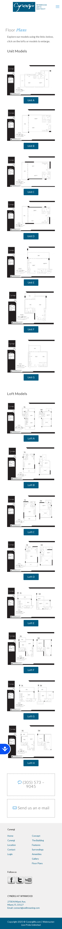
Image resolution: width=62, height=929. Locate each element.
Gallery (35, 858)
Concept (36, 836)
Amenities (36, 854)
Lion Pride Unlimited (31, 925)
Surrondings (37, 849)
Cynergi (11, 840)
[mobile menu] (57, 6)
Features (36, 845)
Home (10, 836)
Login (10, 854)
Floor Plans (37, 863)
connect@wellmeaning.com (27, 908)
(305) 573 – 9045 (33, 784)
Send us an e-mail (33, 807)
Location (11, 845)
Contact (11, 849)
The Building (38, 840)
